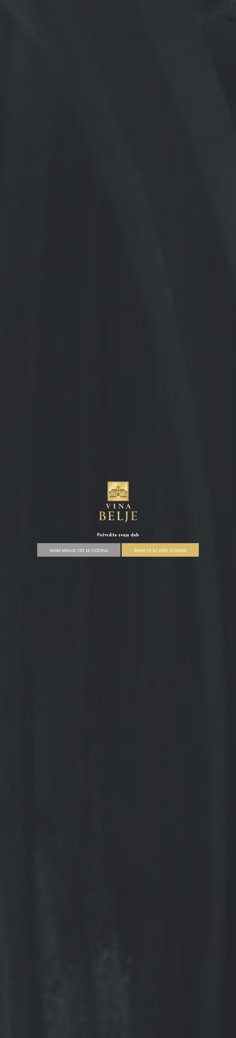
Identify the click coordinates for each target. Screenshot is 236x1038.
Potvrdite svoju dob (118, 535)
